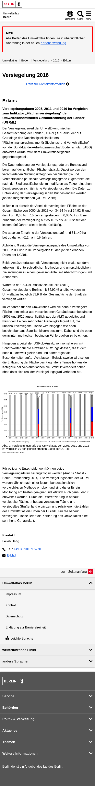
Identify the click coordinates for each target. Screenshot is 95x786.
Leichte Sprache (19, 638)
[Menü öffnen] (88, 15)
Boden (25, 60)
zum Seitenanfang (74, 571)
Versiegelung (41, 60)
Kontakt (11, 605)
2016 (56, 60)
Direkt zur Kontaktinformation (47, 84)
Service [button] (8, 696)
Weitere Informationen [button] (20, 753)
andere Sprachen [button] (16, 661)
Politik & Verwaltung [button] (18, 719)
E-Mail (11, 556)
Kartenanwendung (53, 43)
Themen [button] (8, 742)
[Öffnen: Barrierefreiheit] (70, 15)
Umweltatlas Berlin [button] (17, 583)
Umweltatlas (9, 60)
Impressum (13, 594)
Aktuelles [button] (9, 730)
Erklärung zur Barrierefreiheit (26, 627)
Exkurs (67, 60)
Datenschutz (14, 616)
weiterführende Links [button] (19, 650)
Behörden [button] (10, 708)
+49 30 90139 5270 (27, 549)
